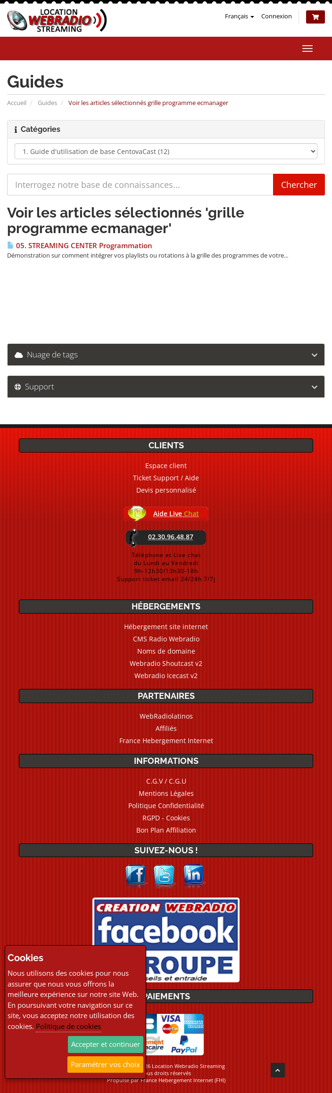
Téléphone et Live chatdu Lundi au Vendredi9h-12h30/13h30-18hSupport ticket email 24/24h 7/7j (166, 567)
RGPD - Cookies (166, 817)
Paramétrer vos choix (105, 1064)
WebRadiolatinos (166, 716)
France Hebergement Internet (166, 740)
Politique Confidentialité (166, 805)
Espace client (166, 465)
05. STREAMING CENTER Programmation (79, 246)
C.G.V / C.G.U (166, 781)
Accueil (16, 102)
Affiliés (166, 728)
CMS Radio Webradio (166, 638)
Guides (47, 102)
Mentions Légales (166, 793)
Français (239, 16)
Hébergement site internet (166, 626)
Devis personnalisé (166, 490)
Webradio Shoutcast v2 (166, 663)
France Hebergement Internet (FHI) (183, 1080)
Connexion (276, 16)
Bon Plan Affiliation (166, 830)
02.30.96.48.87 (170, 536)
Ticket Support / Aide (166, 477)
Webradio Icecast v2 (166, 675)
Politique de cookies (68, 1026)
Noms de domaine (166, 651)
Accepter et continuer (105, 1044)
